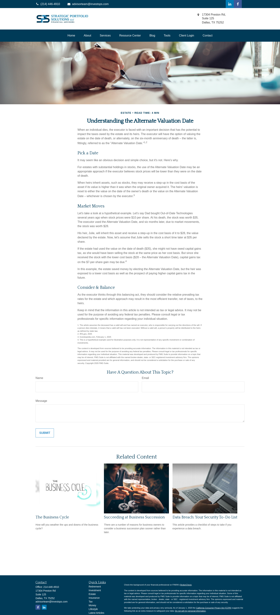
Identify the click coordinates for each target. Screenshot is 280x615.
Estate (92, 594)
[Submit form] (45, 432)
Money (92, 605)
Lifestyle (93, 609)
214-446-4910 (51, 586)
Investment (95, 590)
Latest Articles (96, 612)
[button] (71, 35)
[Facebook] (238, 4)
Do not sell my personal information (190, 611)
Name (39, 377)
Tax (91, 601)
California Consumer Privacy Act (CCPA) (213, 608)
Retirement (95, 586)
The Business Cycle (52, 517)
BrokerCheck (186, 585)
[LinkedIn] (230, 4)
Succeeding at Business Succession (134, 517)
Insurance (94, 597)
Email (145, 377)
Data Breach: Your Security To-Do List (204, 517)
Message (41, 400)
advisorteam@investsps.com (88, 4)
